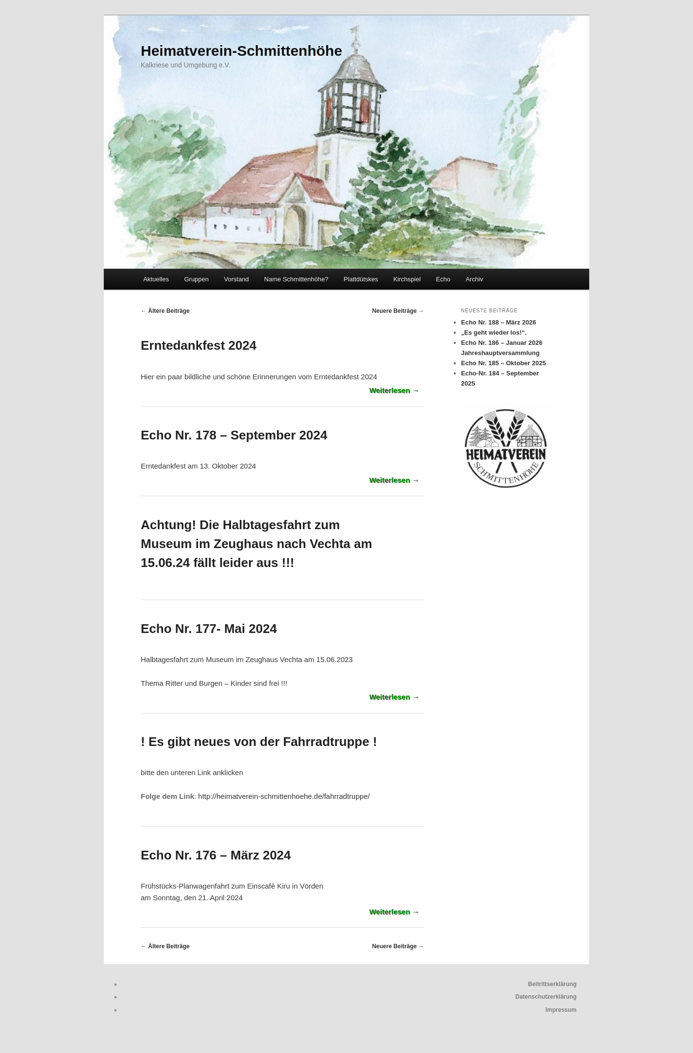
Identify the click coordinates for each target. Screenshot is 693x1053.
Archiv (474, 279)
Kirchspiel (406, 279)
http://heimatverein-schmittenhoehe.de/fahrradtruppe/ (284, 796)
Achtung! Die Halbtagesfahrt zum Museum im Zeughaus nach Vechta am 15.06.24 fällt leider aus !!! (256, 544)
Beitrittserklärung (552, 984)
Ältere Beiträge (165, 311)
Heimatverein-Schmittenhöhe (241, 51)
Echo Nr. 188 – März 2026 (498, 322)
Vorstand (236, 279)
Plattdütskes (361, 279)
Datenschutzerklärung (546, 996)
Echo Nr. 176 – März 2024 (216, 855)
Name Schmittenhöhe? (296, 279)
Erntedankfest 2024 (198, 345)
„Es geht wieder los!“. (494, 332)
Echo (443, 279)
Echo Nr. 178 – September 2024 (234, 435)
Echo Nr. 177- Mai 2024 (209, 628)
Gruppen (196, 279)
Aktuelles (156, 279)
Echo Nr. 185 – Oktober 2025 (503, 363)
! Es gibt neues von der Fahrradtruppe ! (259, 741)
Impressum (561, 1009)
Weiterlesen (394, 390)
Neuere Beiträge (398, 311)
